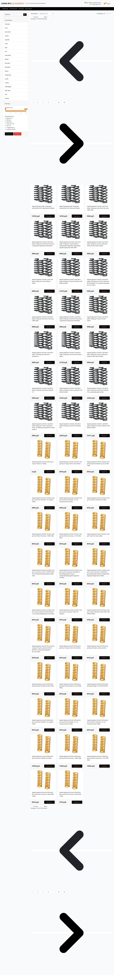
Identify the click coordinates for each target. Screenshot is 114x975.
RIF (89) (8, 120)
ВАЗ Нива (7, 90)
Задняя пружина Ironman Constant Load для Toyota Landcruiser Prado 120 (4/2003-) (70, 611)
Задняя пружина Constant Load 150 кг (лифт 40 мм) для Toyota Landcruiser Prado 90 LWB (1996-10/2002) (97, 243)
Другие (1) (9, 118)
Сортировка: (34, 13)
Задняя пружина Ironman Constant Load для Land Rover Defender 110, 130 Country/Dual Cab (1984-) (70, 499)
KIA (6, 51)
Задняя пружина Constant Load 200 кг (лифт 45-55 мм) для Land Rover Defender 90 (42, 354)
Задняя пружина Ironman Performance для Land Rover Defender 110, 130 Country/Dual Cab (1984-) (70, 722)
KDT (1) (8, 125)
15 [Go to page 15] (64, 102)
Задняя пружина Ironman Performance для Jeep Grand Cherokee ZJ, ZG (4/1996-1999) (70, 686)
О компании (13, 9)
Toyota (7, 83)
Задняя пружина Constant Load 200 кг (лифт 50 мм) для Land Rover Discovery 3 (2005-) (70, 354)
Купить (49, 216)
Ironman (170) (10, 124)
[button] (106, 3)
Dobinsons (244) (10, 129)
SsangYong (8, 75)
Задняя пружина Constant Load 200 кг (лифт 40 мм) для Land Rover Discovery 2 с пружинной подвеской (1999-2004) (70, 318)
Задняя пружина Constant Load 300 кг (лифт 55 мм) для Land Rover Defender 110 (42, 390)
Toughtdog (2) (10, 127)
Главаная (5, 9)
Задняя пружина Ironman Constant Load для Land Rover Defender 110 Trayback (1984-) (43, 499)
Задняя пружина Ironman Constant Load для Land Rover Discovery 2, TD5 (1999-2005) (70, 536)
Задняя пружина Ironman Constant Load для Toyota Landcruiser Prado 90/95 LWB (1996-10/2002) (98, 611)
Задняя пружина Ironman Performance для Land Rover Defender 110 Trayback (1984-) (42, 722)
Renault (7, 98)
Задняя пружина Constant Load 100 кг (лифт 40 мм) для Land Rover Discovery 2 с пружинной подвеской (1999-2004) (43, 243)
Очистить (17, 134)
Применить (9, 134)
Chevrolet (7, 24)
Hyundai (7, 39)
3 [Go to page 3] (43, 102)
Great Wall (7, 32)
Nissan (6, 71)
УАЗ (6, 94)
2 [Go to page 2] (38, 102)
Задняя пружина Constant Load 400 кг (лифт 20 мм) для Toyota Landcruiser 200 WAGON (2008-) (70, 390)
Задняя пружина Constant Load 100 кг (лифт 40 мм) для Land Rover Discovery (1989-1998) (98, 208)
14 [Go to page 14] (59, 102)
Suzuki (6, 79)
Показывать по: (101, 13)
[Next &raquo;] (71, 143)
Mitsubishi (7, 67)
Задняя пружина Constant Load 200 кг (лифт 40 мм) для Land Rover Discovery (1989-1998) (43, 318)
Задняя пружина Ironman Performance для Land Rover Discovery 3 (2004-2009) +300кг (70, 794)
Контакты (28, 9)
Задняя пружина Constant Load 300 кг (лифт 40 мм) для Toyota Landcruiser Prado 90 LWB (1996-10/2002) (97, 354)
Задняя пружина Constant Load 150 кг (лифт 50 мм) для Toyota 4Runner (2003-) (42, 281)
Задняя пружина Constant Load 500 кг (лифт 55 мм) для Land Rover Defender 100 (70, 425)
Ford (6, 28)
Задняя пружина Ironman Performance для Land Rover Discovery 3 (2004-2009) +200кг (43, 794)
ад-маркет (12, 3)
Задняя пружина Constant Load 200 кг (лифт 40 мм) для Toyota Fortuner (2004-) (97, 318)
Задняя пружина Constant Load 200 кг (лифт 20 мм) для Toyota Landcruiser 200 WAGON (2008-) (70, 281)
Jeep (6, 47)
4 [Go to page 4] (48, 102)
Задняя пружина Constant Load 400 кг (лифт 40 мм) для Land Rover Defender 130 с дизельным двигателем (97, 390)
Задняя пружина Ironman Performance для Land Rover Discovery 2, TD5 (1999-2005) (98, 758)
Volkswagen (8, 86)
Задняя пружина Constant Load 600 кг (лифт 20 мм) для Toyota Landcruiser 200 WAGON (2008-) (98, 425)
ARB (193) (9, 122)
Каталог (21, 9)
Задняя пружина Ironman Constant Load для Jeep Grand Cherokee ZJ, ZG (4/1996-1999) (98, 463)
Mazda (7, 59)
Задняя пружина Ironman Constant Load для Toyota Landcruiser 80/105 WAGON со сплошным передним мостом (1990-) (43, 611)
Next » (46, 17)
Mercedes (7, 63)
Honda (7, 36)
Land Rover (8, 55)
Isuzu (6, 43)
